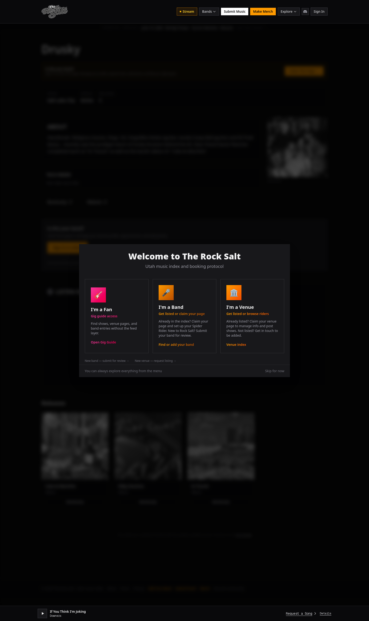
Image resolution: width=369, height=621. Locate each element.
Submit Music (234, 11)
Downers (55, 616)
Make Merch (263, 11)
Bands (209, 11)
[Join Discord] (305, 11)
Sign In (319, 11)
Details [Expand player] (325, 613)
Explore (289, 11)
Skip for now (274, 371)
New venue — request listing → (155, 361)
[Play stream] (42, 613)
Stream (187, 11)
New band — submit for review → (107, 361)
